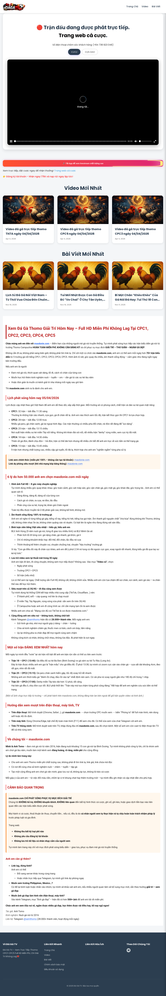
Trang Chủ (132, 6)
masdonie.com (41, 343)
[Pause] (11, 141)
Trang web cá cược (82, 35)
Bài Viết (156, 6)
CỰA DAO (90, 52)
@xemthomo (33, 619)
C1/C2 (74, 52)
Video (145, 6)
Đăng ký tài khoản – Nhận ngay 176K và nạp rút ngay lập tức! (39, 176)
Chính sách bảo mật (54, 964)
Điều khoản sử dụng (54, 969)
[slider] (70, 141)
